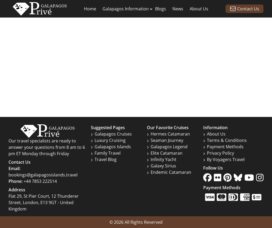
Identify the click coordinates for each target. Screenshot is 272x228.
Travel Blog (104, 159)
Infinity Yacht (161, 159)
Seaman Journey (165, 140)
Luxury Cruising (108, 140)
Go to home (136, 74)
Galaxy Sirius (161, 166)
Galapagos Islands (111, 147)
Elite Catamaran (164, 153)
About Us (199, 9)
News (177, 9)
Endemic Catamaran (169, 172)
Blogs (160, 9)
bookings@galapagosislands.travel (43, 175)
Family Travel (106, 153)
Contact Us (244, 9)
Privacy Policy (218, 153)
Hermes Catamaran (168, 134)
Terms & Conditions (225, 140)
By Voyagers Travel (224, 159)
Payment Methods (223, 147)
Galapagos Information (126, 9)
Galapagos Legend (167, 147)
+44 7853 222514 (40, 181)
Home (90, 9)
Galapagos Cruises (111, 134)
